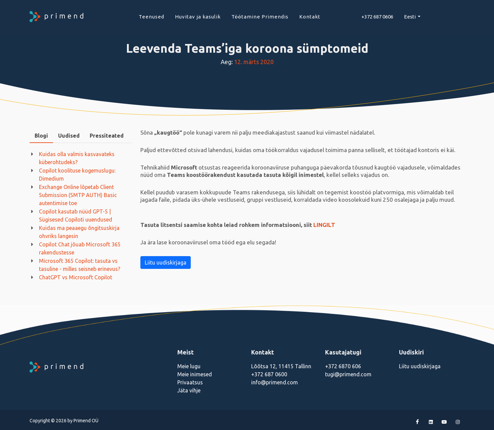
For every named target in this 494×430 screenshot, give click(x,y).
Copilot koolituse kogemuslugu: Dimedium (77, 175)
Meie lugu (188, 366)
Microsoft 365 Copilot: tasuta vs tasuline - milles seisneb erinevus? (79, 265)
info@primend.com (274, 382)
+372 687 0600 (269, 374)
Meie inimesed (194, 374)
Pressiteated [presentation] (107, 136)
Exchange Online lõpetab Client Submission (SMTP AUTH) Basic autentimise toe (78, 195)
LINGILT (324, 225)
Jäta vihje (188, 390)
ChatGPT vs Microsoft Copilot (75, 277)
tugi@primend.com (348, 374)
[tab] (41, 136)
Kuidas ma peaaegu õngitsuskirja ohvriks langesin (79, 232)
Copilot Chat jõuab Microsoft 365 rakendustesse (80, 248)
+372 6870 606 (343, 366)
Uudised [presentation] (69, 136)
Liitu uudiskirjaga (165, 262)
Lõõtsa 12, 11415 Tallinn (281, 366)
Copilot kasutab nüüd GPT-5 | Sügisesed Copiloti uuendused (75, 215)
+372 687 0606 (377, 16)
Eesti (410, 16)
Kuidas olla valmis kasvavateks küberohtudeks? (77, 158)
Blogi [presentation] (41, 136)
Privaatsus (190, 382)
